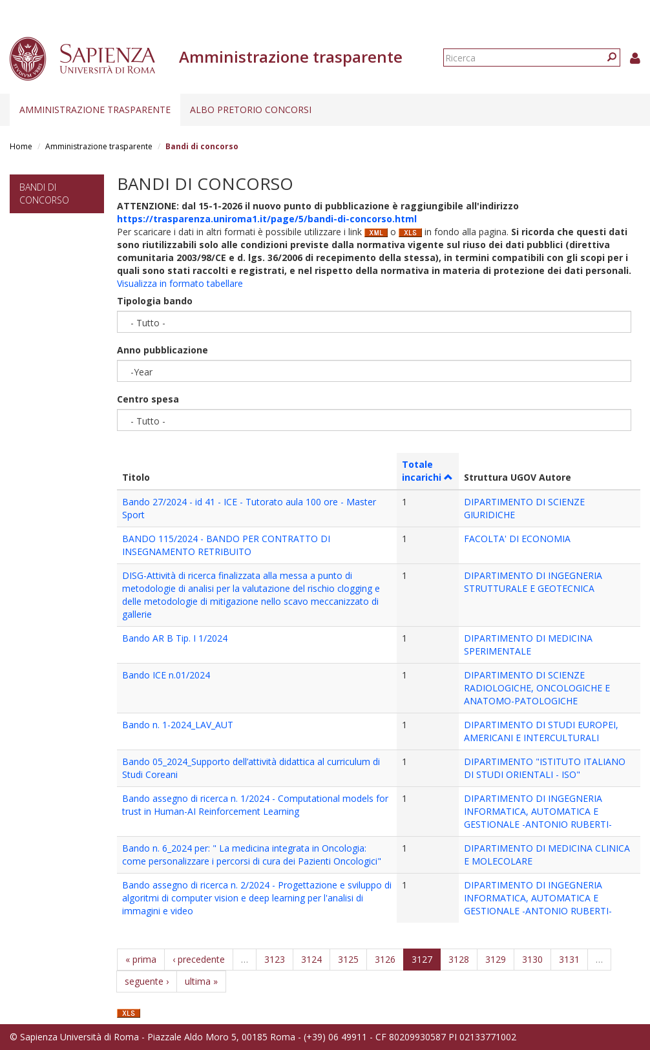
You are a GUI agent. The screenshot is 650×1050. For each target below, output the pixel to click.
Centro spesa (148, 399)
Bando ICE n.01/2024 (166, 675)
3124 (311, 959)
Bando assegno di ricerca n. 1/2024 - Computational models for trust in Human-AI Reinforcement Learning (255, 804)
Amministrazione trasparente (95, 109)
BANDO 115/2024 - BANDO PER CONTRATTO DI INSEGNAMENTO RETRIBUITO (226, 545)
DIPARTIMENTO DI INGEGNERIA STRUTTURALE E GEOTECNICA (533, 581)
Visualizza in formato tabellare (180, 283)
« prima (140, 959)
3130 (532, 959)
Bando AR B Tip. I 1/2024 (174, 638)
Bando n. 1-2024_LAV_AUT (177, 725)
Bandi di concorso (44, 193)
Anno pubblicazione (162, 350)
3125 (348, 959)
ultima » (201, 981)
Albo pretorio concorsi (250, 109)
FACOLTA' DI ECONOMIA (517, 538)
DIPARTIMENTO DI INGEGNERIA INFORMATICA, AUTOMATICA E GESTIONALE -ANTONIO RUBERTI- (538, 811)
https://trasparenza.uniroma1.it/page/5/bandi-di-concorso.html (267, 219)
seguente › (147, 981)
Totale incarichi (427, 470)
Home (21, 146)
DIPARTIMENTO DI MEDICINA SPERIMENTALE (528, 644)
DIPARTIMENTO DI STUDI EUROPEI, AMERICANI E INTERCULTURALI (541, 731)
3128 (458, 959)
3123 (274, 959)
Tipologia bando (155, 301)
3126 (385, 959)
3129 (495, 959)
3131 (569, 959)
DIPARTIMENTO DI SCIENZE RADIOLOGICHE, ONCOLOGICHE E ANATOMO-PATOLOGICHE (537, 688)
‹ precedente (199, 959)
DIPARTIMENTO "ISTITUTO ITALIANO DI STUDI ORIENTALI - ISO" (544, 768)
